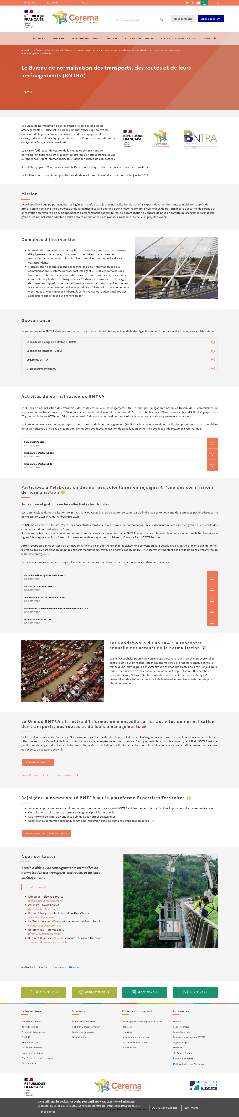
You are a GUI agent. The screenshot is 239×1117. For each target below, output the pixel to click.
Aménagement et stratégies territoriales (142, 1021)
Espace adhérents (211, 18)
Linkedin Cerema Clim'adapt (190, 1064)
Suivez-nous (198, 991)
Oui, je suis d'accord (164, 1107)
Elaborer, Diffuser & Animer (86, 1026)
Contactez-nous (97, 991)
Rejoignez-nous (46, 991)
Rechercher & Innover (83, 1031)
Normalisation (79, 1036)
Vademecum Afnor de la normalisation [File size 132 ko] (44, 597)
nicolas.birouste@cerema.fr (45, 900)
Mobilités (127, 1031)
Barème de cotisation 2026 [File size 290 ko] (38, 586)
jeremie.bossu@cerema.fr (44, 933)
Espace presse (29, 1063)
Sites (69, 2)
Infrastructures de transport (136, 1036)
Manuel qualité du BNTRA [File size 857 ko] (38, 619)
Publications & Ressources (178, 38)
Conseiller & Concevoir (83, 1021)
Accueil (25, 50)
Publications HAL (181, 1031)
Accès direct (31, 2)
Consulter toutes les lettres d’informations (47, 775)
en (218, 2)
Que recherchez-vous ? (127, 20)
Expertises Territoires (32, 1052)
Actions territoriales (139, 38)
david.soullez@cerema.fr (43, 909)
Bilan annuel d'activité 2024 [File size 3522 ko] (39, 463)
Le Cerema (39, 38)
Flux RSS (26, 1036)
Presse (84, 2)
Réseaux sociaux (30, 1042)
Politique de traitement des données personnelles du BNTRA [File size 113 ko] (56, 608)
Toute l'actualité (30, 1026)
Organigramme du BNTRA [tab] (41, 368)
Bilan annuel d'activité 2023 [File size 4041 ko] (39, 452)
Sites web (178, 1047)
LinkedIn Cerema (184, 1058)
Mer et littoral (129, 1047)
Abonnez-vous (36, 762)
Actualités (209, 38)
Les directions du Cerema (59, 50)
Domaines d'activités (85, 38)
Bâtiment (127, 1026)
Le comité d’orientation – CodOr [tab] (44, 350)
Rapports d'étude (182, 1026)
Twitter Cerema (184, 1052)
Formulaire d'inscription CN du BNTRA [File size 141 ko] (44, 575)
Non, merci (191, 1107)
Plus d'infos (48, 1111)
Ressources (52, 2)
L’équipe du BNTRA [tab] (37, 359)
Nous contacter (183, 18)
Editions (177, 1021)
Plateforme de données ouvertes (38, 1057)
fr (213, 2)
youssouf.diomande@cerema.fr (47, 942)
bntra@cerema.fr (35, 887)
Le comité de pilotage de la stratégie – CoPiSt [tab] (51, 342)
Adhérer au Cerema (31, 1021)
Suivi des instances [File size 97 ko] (34, 441)
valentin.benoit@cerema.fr (44, 925)
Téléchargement (212, 443)
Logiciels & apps (181, 1042)
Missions (58, 38)
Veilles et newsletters (32, 1047)
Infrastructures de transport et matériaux (96, 50)
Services (112, 38)
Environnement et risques (135, 1042)
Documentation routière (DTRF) (189, 1036)
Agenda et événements (33, 1031)
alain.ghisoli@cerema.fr (42, 917)
